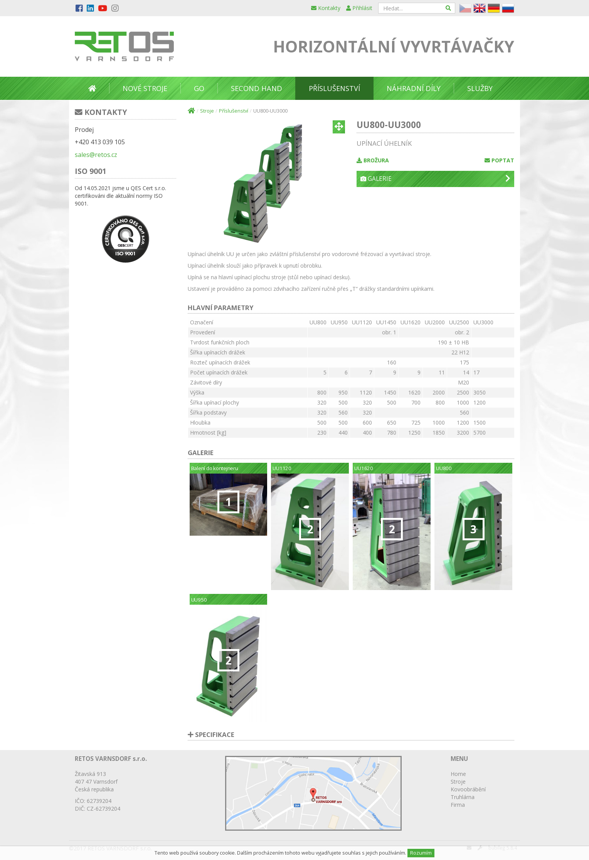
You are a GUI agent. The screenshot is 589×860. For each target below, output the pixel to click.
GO (199, 88)
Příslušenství (334, 88)
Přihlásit (359, 8)
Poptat (499, 160)
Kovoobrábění (468, 789)
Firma (458, 804)
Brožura (373, 160)
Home (458, 773)
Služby (480, 88)
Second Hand (256, 88)
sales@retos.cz (96, 154)
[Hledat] (448, 8)
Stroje (207, 111)
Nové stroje (145, 88)
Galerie (435, 179)
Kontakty (325, 8)
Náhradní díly (414, 88)
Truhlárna (463, 797)
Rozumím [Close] (421, 853)
